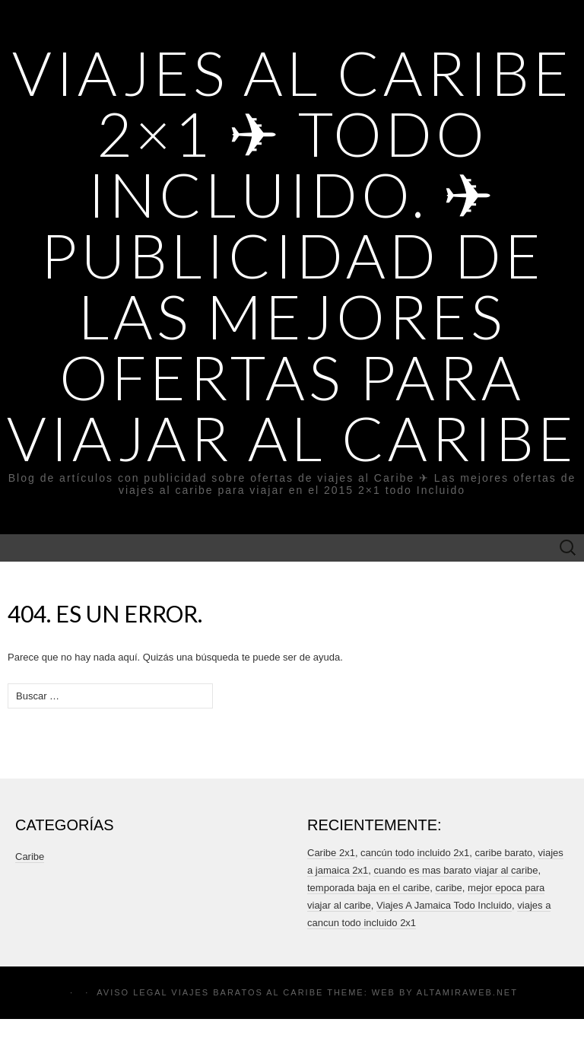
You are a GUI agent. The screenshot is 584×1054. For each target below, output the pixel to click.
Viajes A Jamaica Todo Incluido (444, 905)
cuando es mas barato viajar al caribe (455, 870)
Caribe (29, 856)
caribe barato (503, 852)
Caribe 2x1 (331, 852)
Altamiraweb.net (467, 992)
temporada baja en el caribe (368, 887)
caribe (448, 887)
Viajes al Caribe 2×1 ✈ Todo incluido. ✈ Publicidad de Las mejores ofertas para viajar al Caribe (292, 255)
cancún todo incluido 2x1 (414, 852)
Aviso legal (132, 992)
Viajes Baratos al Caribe (247, 992)
